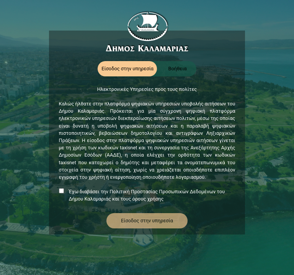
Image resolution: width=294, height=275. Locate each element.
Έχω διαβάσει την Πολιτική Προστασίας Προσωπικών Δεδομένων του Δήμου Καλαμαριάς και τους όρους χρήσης (147, 195)
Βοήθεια (177, 68)
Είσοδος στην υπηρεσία (127, 68)
